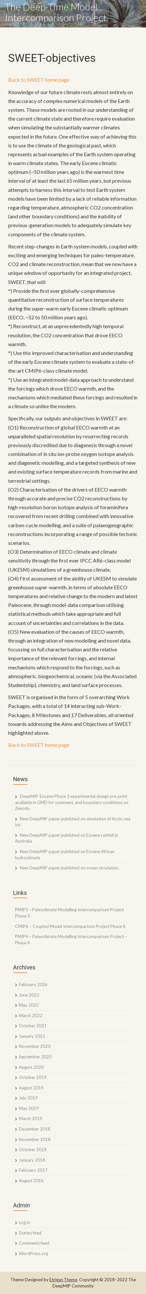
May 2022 (29, 1005)
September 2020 (35, 1056)
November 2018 (35, 1139)
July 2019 (28, 1098)
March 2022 (30, 1015)
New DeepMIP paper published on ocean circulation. (69, 867)
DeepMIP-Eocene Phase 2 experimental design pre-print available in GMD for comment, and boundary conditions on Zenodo (71, 802)
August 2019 (31, 1087)
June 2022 (29, 995)
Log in (24, 1222)
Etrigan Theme (63, 1279)
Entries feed (30, 1232)
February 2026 (33, 984)
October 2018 (33, 1149)
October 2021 (33, 1025)
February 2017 (33, 1170)
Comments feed (34, 1243)
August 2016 (31, 1180)
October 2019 (33, 1077)
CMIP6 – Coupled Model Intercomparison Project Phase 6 (70, 926)
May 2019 (29, 1108)
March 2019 (30, 1118)
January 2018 (32, 1160)
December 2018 (34, 1129)
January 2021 (32, 1036)
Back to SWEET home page (38, 79)
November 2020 (35, 1046)
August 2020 (31, 1067)
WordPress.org (33, 1253)
